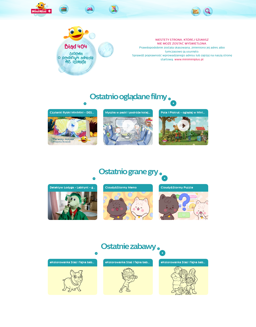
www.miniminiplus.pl (188, 59)
